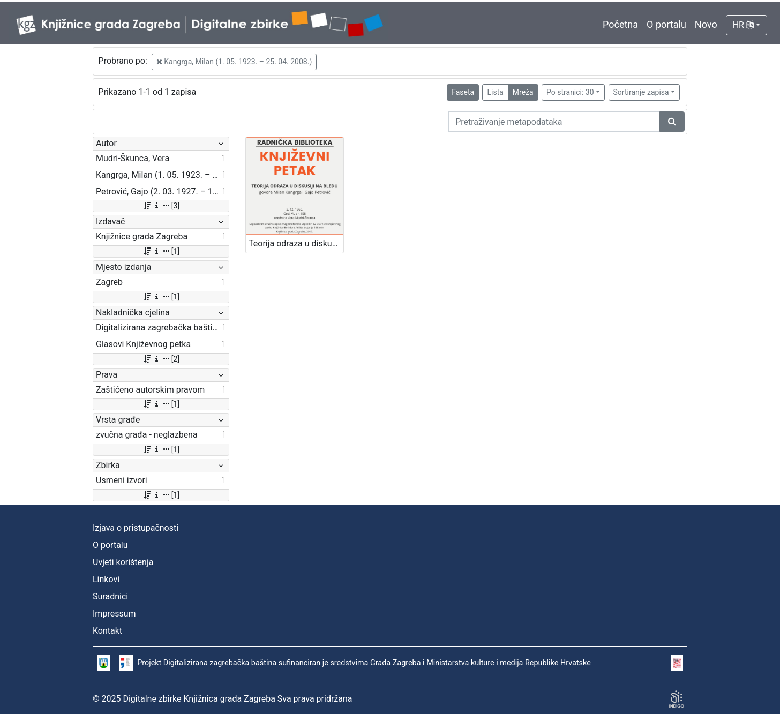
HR (743, 25)
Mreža (523, 92)
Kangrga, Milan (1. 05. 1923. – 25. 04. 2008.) (234, 61)
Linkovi (106, 579)
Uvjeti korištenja (123, 562)
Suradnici (110, 596)
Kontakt (107, 631)
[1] (160, 251)
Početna (620, 24)
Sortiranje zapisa (641, 92)
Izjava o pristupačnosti (135, 528)
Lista (495, 92)
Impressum (114, 613)
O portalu (666, 24)
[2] (160, 359)
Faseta (463, 92)
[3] (160, 205)
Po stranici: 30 (570, 92)
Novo (706, 24)
